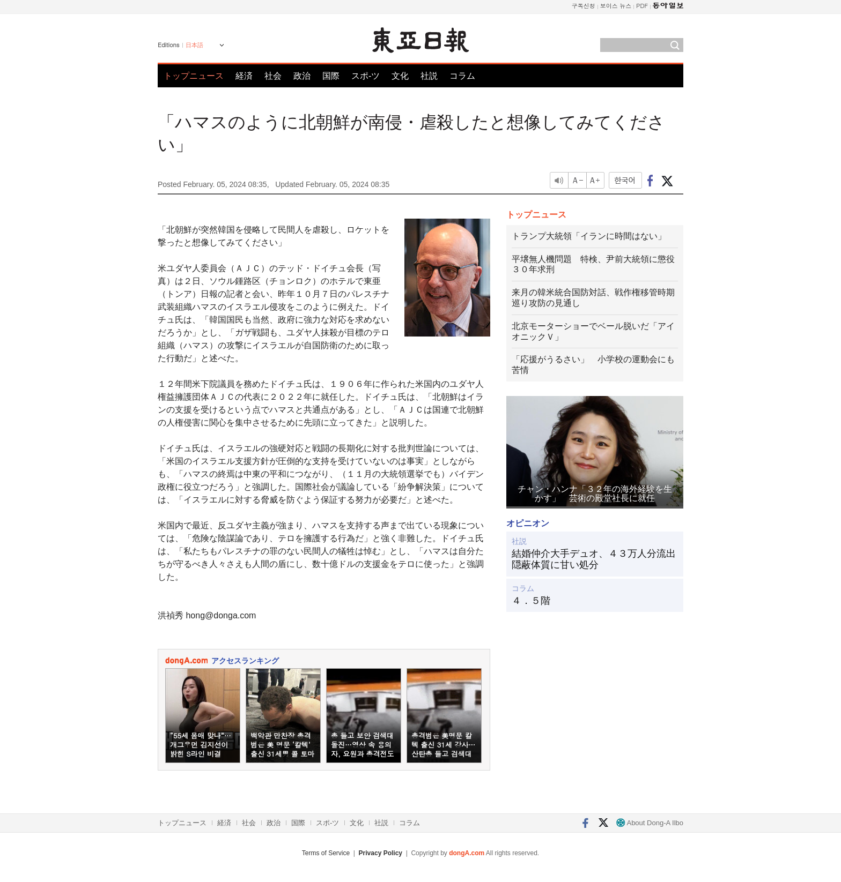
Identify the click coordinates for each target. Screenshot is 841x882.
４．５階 (531, 600)
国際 (331, 75)
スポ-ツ (365, 75)
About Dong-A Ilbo (649, 823)
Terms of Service (326, 853)
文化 (400, 75)
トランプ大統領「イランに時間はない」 (589, 236)
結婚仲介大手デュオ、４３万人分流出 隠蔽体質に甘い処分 (595, 559)
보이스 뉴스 (616, 6)
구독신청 (583, 6)
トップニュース (194, 75)
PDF (642, 6)
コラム (462, 75)
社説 (429, 75)
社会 (273, 75)
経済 (244, 75)
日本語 (194, 45)
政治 (302, 75)
